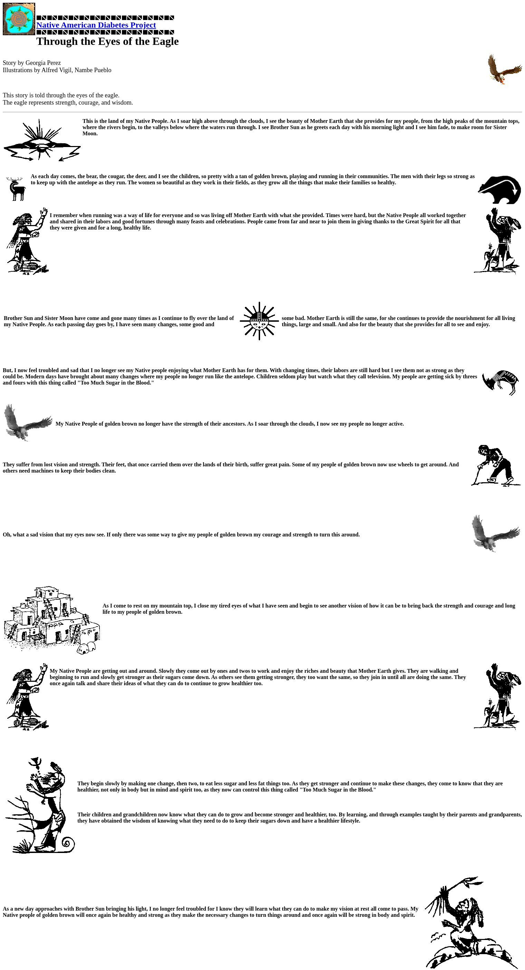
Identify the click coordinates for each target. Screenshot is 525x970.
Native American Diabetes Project (96, 24)
